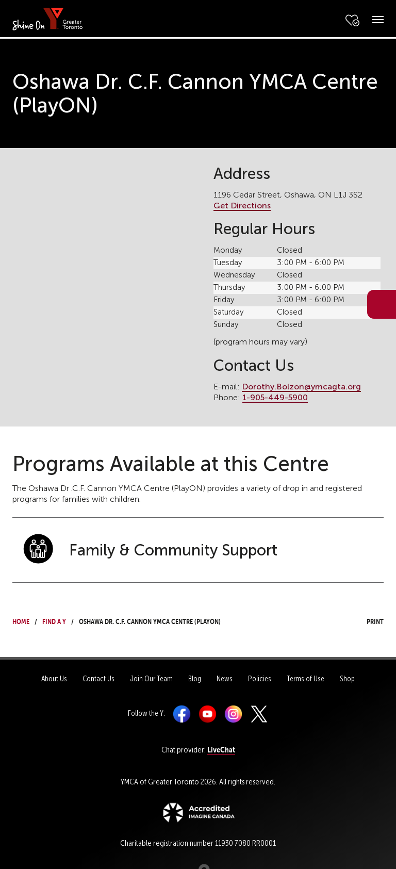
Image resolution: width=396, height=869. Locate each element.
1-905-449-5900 (275, 397)
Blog (194, 679)
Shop (347, 679)
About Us (54, 679)
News (225, 679)
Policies (259, 679)
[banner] (47, 18)
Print (366, 620)
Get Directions (242, 205)
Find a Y (54, 620)
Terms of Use (305, 679)
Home (20, 620)
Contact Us (98, 679)
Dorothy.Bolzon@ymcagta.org (301, 386)
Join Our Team (151, 679)
